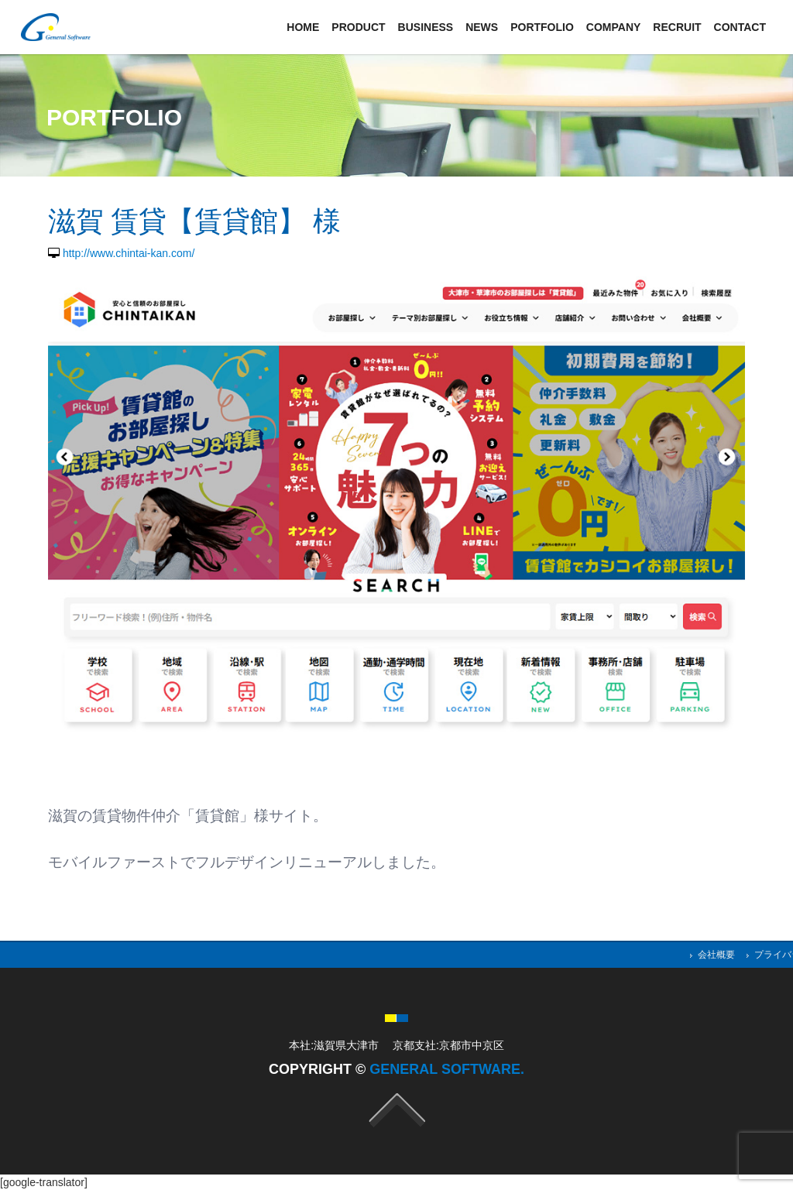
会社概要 (716, 954)
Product (358, 27)
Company (613, 27)
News (481, 27)
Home (303, 27)
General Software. (446, 1069)
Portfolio (542, 27)
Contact (740, 27)
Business (426, 27)
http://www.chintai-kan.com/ (128, 253)
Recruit (677, 27)
